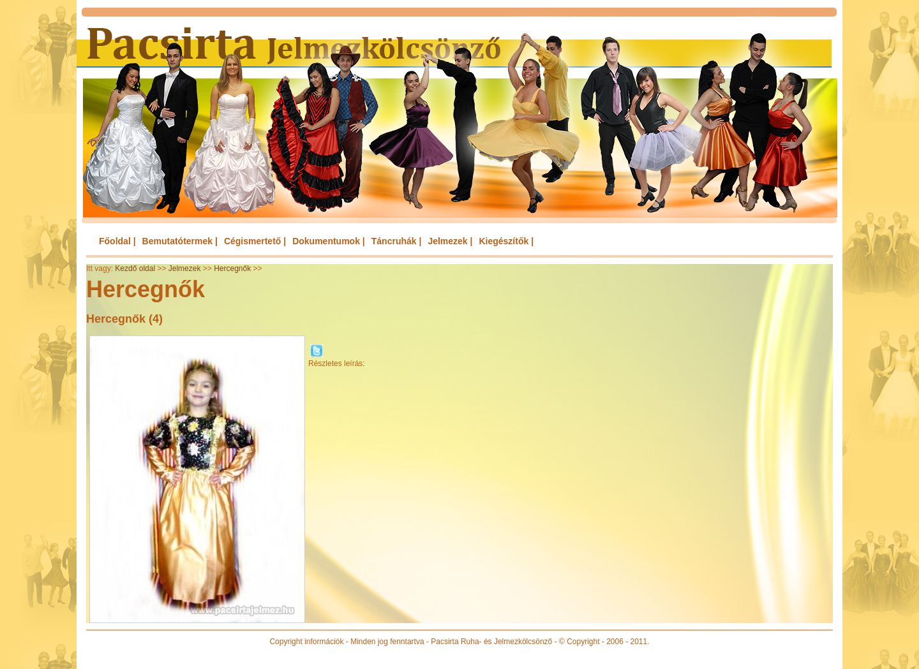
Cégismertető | (255, 241)
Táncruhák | (396, 241)
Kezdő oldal (135, 268)
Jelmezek (184, 268)
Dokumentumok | (328, 241)
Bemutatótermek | (180, 241)
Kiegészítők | (506, 241)
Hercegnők (232, 268)
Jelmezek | (450, 241)
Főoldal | (117, 241)
